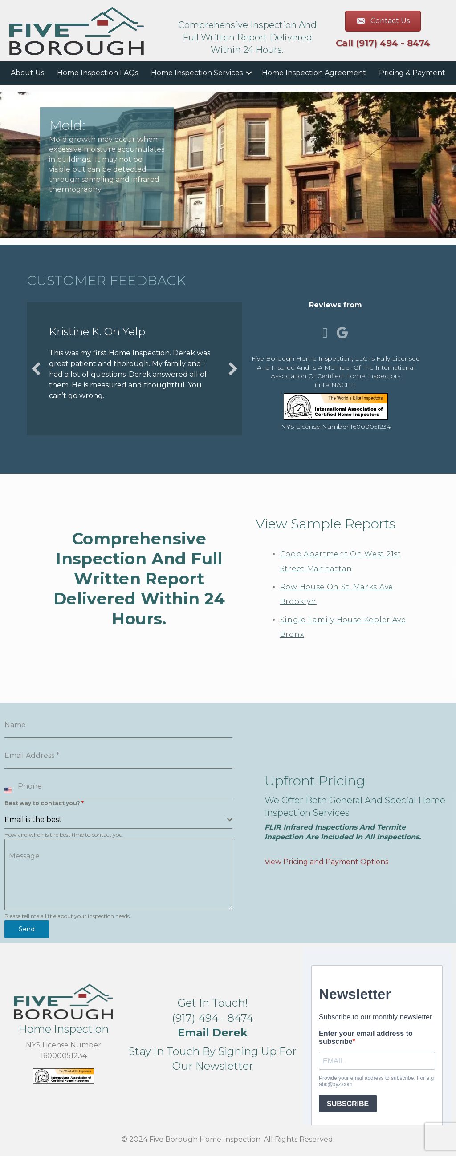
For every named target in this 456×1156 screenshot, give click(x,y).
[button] (36, 369)
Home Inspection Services (197, 72)
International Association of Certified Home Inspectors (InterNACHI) (343, 376)
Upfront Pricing (315, 780)
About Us (27, 72)
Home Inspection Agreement (314, 72)
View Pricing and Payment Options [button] (326, 861)
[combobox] (118, 820)
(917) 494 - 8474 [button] (212, 1017)
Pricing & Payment (412, 72)
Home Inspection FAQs (97, 72)
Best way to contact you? (44, 803)
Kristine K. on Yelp (97, 331)
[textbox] (115, 819)
